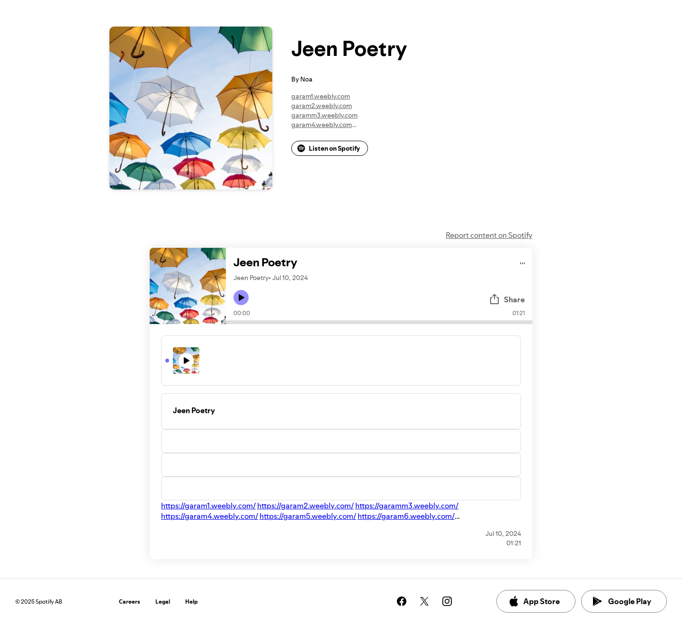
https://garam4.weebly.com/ (209, 516)
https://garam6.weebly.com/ (406, 516)
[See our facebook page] (401, 601)
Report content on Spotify (489, 235)
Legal (162, 601)
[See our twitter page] (424, 601)
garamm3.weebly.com (324, 115)
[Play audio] (522, 261)
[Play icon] (241, 297)
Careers (129, 601)
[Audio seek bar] (379, 322)
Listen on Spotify (328, 148)
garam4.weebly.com (321, 124)
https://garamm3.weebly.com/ (406, 505)
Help (191, 601)
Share (507, 299)
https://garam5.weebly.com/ (308, 516)
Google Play (622, 601)
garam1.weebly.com (320, 96)
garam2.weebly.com (321, 105)
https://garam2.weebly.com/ (305, 505)
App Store (534, 601)
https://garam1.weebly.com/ (208, 505)
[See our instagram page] (447, 601)
